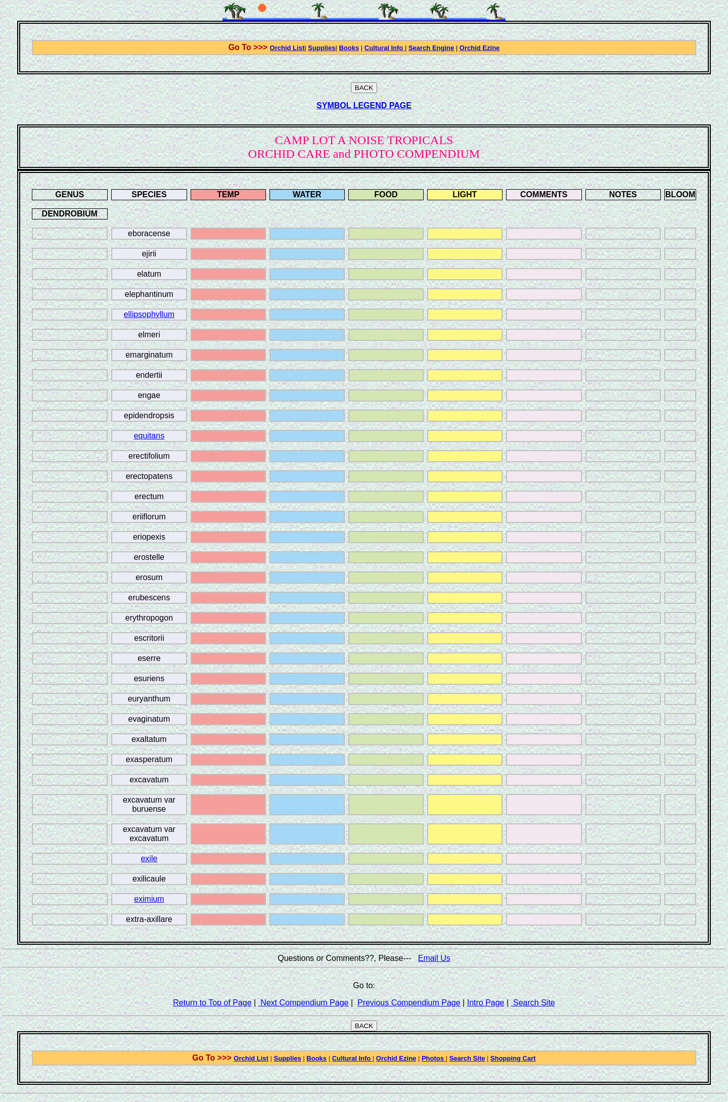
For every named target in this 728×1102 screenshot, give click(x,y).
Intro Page (486, 1002)
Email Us (434, 958)
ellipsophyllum (149, 314)
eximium (149, 899)
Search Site (533, 1002)
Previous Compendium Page (409, 1002)
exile (149, 858)
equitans (149, 435)
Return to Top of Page (212, 1002)
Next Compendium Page (303, 1002)
